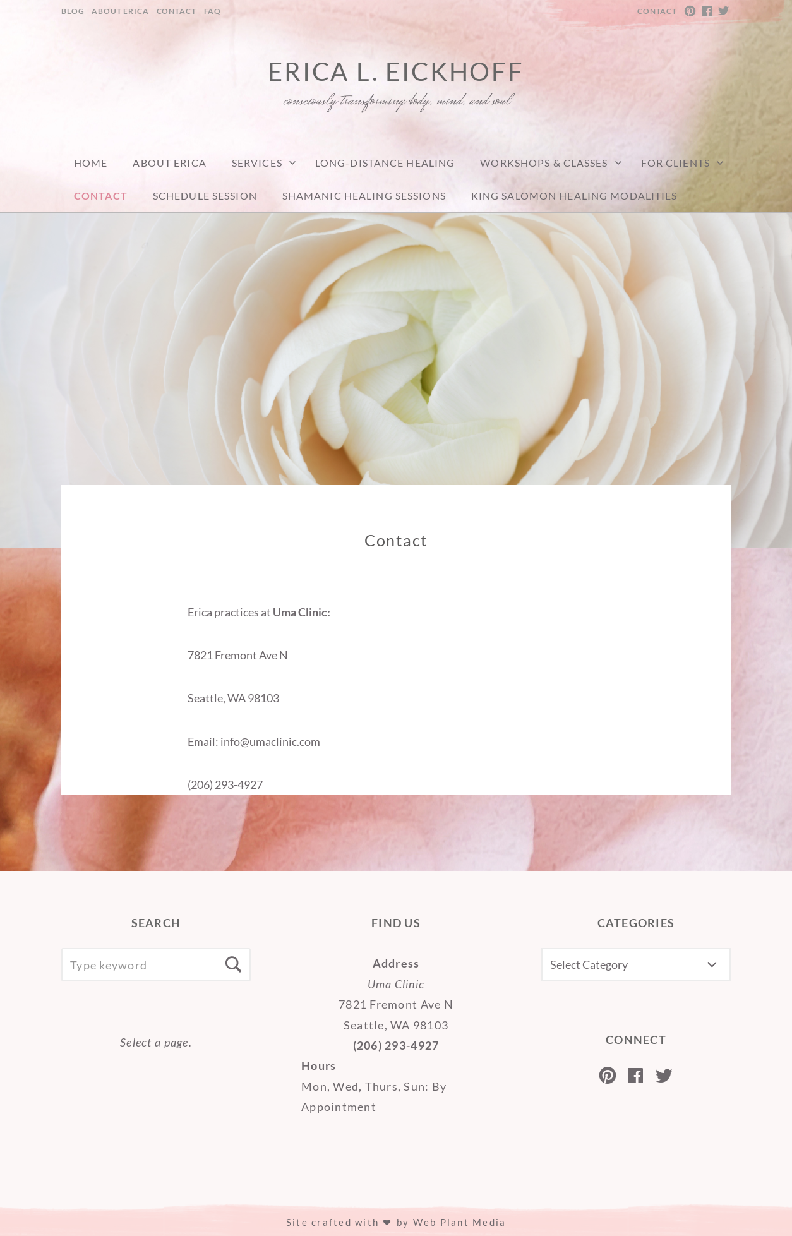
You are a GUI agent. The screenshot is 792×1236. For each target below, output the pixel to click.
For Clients (675, 163)
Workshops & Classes (544, 163)
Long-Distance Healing (385, 163)
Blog (72, 11)
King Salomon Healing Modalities (574, 195)
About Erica (120, 11)
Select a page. (156, 1042)
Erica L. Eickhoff (396, 71)
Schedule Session (205, 195)
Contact (176, 11)
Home (90, 163)
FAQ (213, 11)
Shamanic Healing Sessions (364, 195)
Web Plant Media (460, 1222)
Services (257, 163)
